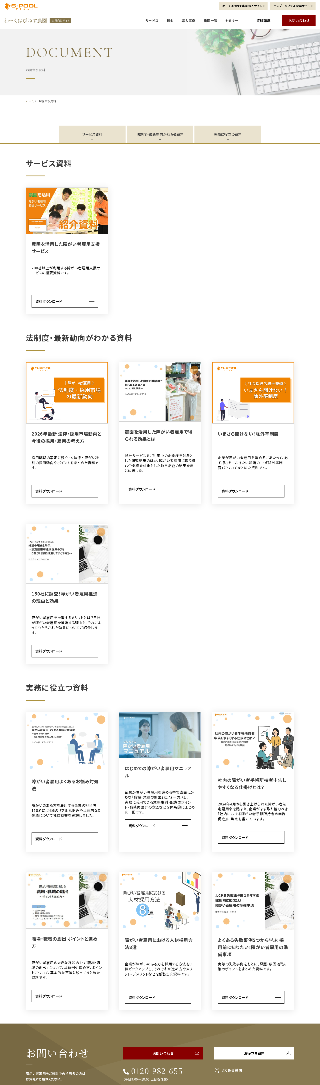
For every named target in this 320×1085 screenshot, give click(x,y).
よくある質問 (231, 1070)
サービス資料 (92, 134)
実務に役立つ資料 (228, 134)
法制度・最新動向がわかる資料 (160, 134)
